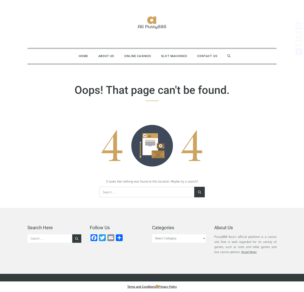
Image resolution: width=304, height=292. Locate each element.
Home (83, 56)
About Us (106, 56)
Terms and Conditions (141, 286)
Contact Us (207, 56)
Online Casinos (137, 56)
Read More (249, 252)
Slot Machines (174, 56)
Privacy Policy (167, 286)
